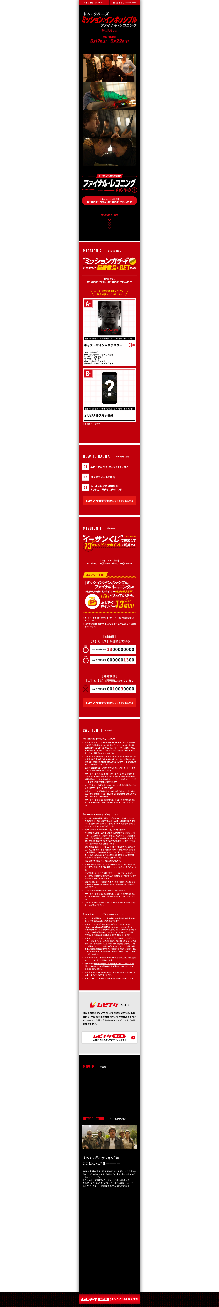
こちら (98, 985)
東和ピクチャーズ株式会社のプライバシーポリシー (113, 971)
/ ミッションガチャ (124, 3)
